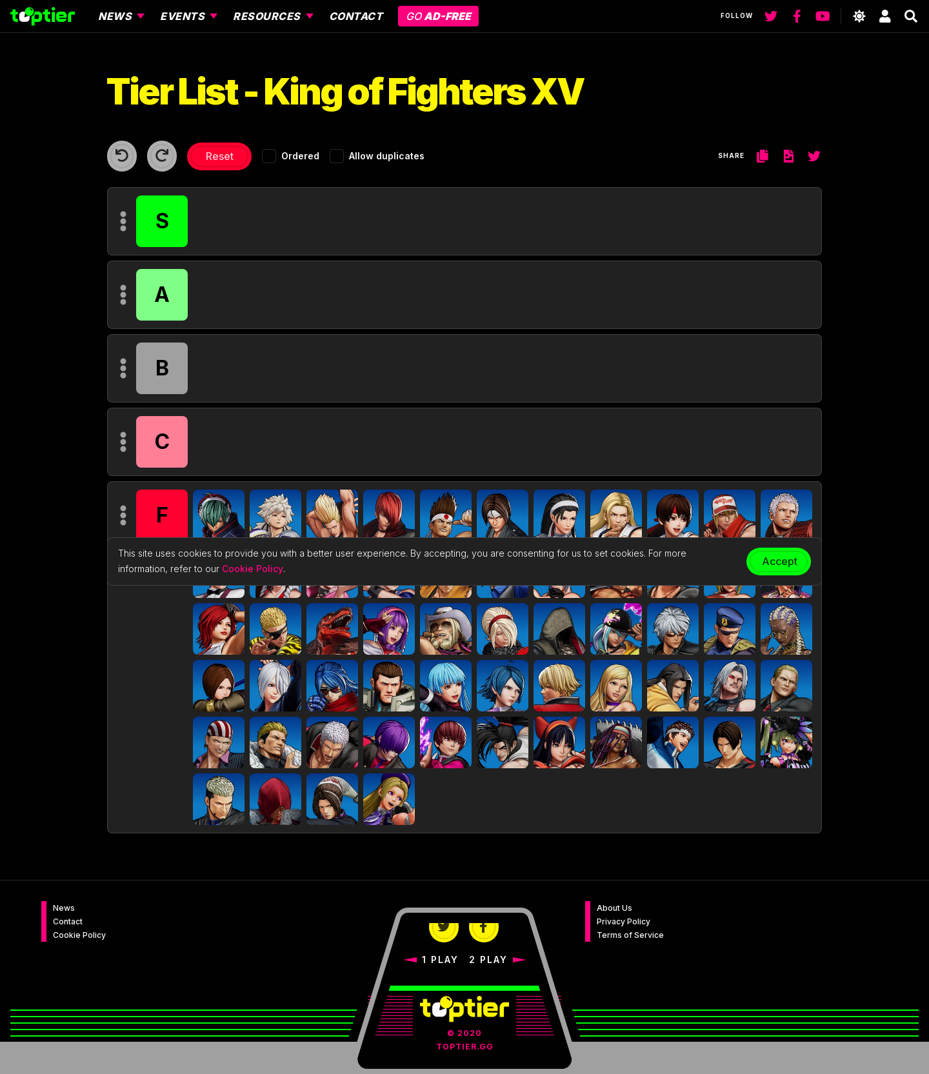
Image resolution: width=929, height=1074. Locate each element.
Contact (68, 921)
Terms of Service (630, 935)
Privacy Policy (623, 921)
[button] (219, 515)
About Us (614, 908)
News (64, 908)
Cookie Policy (79, 935)
